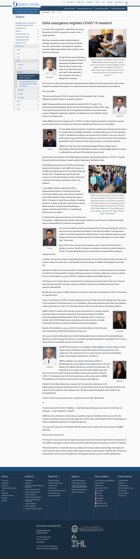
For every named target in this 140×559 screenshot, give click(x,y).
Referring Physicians (54, 498)
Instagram (99, 501)
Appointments (119, 3)
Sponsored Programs (78, 495)
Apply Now (28, 486)
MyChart (109, 3)
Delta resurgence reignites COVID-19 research (27, 79)
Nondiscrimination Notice (126, 491)
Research (89, 3)
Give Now (4, 488)
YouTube (99, 498)
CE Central (5, 483)
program (64, 279)
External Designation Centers (77, 12)
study (97, 223)
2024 (18, 56)
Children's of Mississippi (55, 486)
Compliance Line (123, 483)
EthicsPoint (121, 486)
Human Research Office (79, 486)
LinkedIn (99, 503)
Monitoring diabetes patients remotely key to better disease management (28, 86)
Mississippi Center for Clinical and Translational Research (26, 10)
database (66, 124)
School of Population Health (33, 511)
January (20, 67)
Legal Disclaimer (123, 488)
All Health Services (53, 483)
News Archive (19, 49)
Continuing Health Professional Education (34, 489)
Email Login (5, 486)
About (97, 3)
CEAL (92, 320)
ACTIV (99, 138)
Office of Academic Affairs (33, 492)
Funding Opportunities (101, 8)
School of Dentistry (30, 497)
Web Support (122, 498)
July (19, 71)
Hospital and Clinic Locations (57, 493)
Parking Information (8, 498)
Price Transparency (54, 496)
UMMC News (99, 488)
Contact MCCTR (20, 31)
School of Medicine (30, 506)
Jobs (3, 493)
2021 (18, 63)
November (21, 100)
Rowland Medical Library (32, 495)
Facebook (99, 493)
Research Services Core (84, 8)
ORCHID (67, 445)
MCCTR (45, 342)
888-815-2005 (54, 551)
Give (103, 3)
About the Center (69, 8)
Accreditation (29, 483)
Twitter (98, 496)
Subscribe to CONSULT (102, 491)
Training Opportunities (118, 8)
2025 (18, 52)
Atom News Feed (101, 508)
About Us (18, 34)
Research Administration (79, 492)
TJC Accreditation (123, 496)
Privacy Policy (122, 493)
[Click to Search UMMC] (126, 3)
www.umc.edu (40, 544)
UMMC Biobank (84, 367)
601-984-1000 (53, 548)
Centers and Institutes (59, 12)
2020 (18, 104)
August (59, 15)
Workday (4, 503)
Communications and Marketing (104, 483)
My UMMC (5, 496)
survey (65, 331)
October (20, 96)
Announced (99, 320)
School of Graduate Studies (33, 500)
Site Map (4, 501)
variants (78, 171)
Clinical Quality (52, 488)
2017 (18, 60)
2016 (18, 107)
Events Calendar (100, 486)
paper (61, 197)
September (21, 93)
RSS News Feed (101, 506)
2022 (18, 111)
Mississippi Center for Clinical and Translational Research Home (25, 27)
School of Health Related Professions (32, 503)
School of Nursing (30, 509)
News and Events (20, 45)
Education (70, 3)
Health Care (80, 3)
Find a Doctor (52, 491)
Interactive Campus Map (9, 491)
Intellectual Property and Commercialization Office (79, 489)
